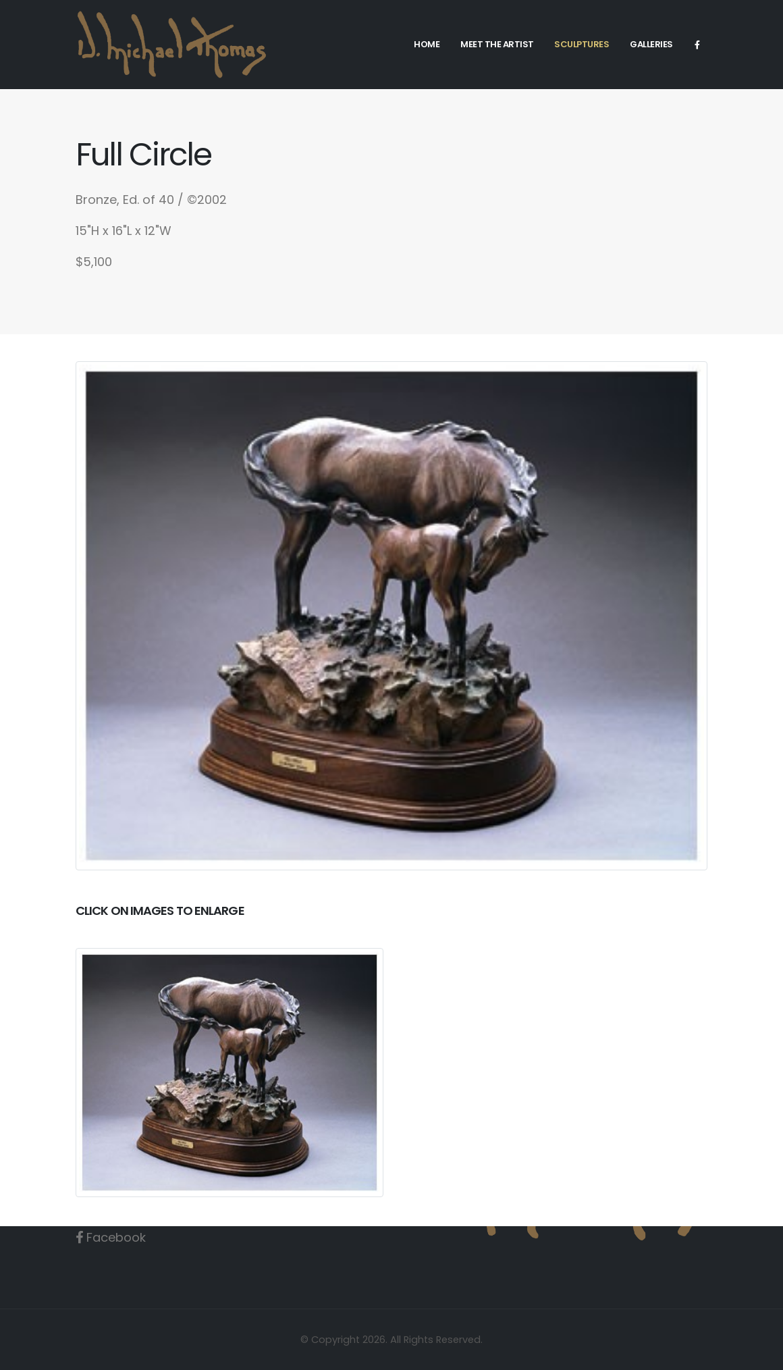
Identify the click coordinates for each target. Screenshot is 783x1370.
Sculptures (581, 44)
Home (426, 44)
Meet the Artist (497, 44)
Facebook (122, 1237)
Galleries (651, 44)
